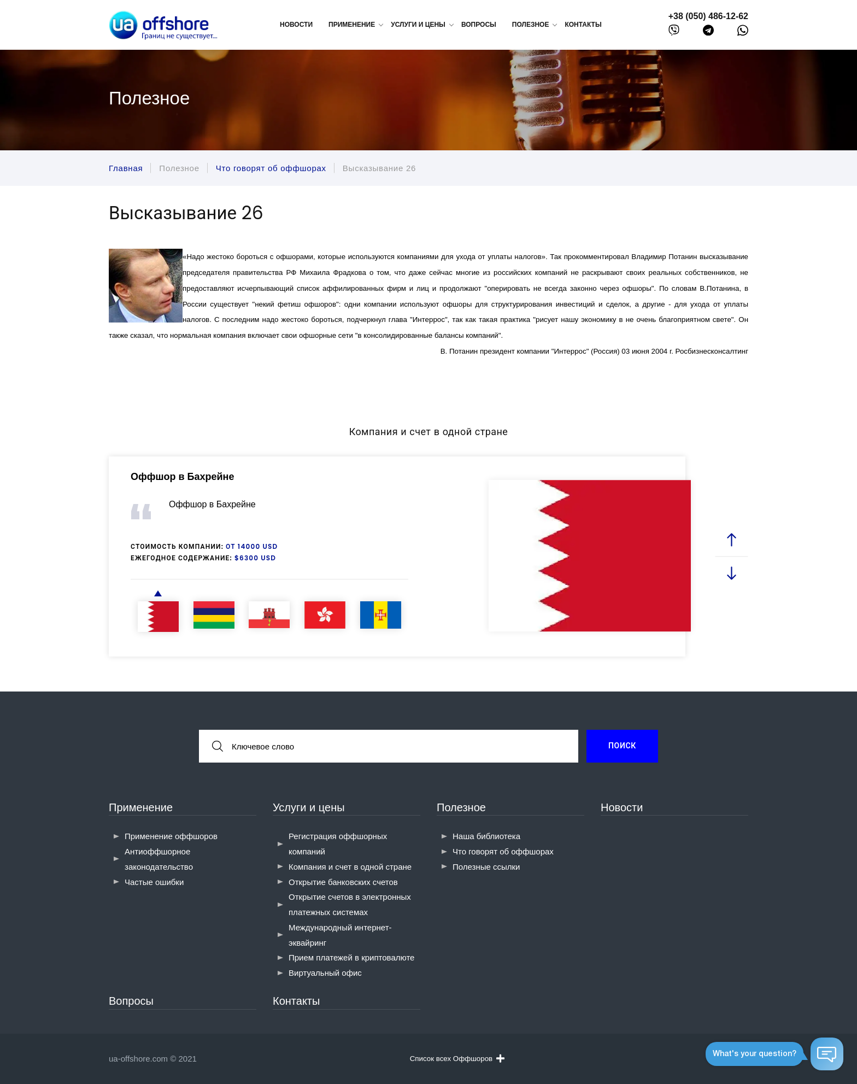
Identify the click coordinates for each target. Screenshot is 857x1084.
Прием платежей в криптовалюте (351, 957)
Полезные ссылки (486, 866)
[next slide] (731, 572)
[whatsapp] (742, 33)
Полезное (461, 807)
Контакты (583, 24)
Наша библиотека (486, 836)
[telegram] (708, 32)
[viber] (673, 32)
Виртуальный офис (325, 972)
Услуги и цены (309, 807)
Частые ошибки (154, 882)
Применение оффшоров (171, 836)
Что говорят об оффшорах (503, 851)
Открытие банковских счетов (343, 882)
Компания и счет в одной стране (350, 866)
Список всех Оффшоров (457, 1058)
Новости (296, 24)
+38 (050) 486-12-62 (708, 16)
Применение (141, 807)
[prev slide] (731, 539)
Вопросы (478, 24)
